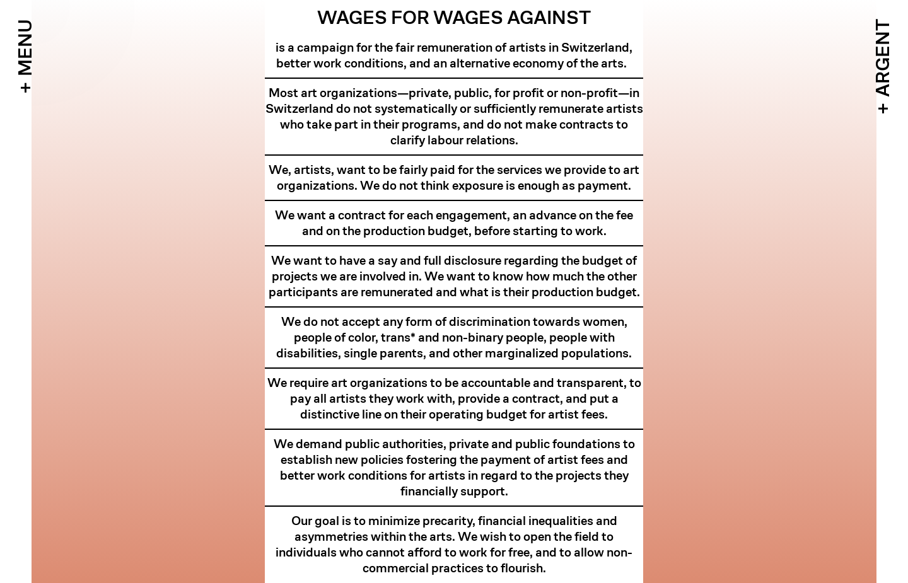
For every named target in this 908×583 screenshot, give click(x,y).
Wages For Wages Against (454, 18)
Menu (25, 47)
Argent (883, 58)
